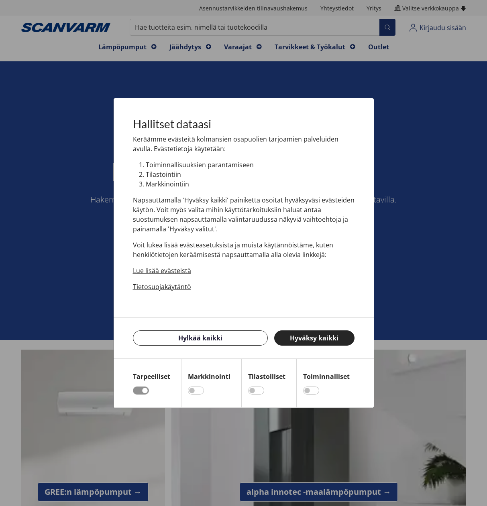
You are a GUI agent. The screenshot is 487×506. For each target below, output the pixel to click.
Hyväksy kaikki (314, 338)
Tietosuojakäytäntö (162, 286)
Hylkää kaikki (200, 338)
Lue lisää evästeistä (162, 270)
